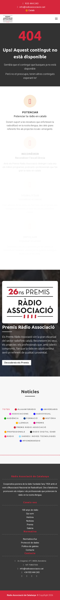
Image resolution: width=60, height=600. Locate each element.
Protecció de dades (30, 543)
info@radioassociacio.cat (30, 7)
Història (30, 517)
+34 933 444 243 (30, 572)
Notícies (30, 521)
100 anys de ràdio (30, 510)
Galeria (30, 528)
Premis (30, 524)
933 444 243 (30, 3)
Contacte (30, 550)
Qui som (30, 513)
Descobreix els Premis (16, 362)
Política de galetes (30, 546)
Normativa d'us (30, 539)
